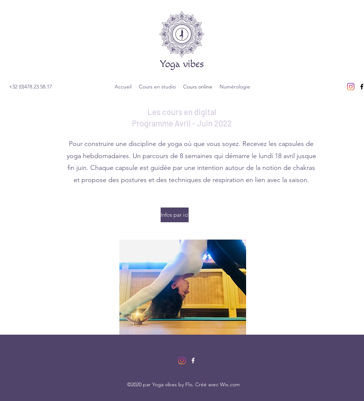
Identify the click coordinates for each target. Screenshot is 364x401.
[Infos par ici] (175, 215)
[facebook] (193, 360)
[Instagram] (350, 86)
